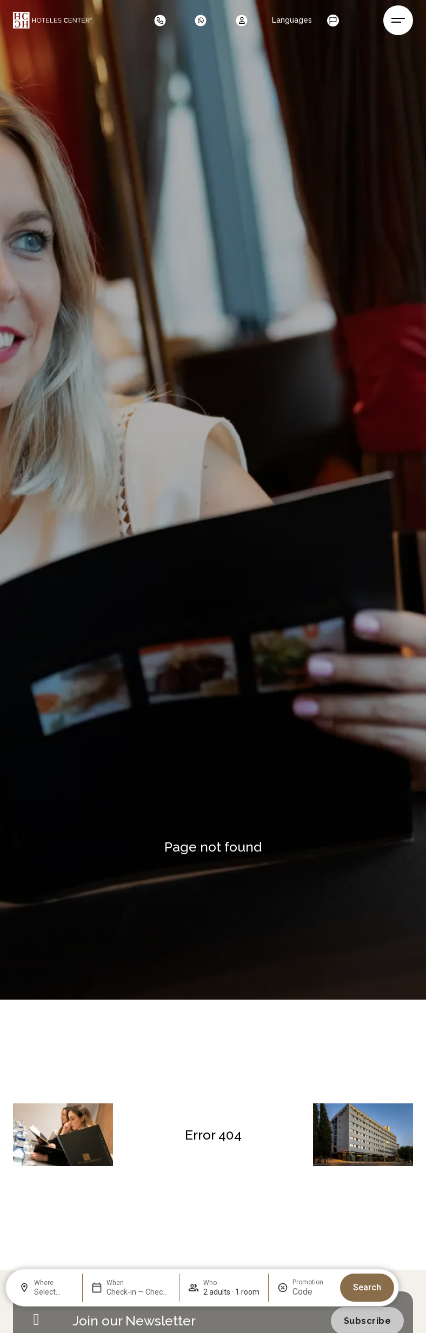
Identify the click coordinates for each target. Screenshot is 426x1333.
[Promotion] (312, 1292)
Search (367, 1287)
